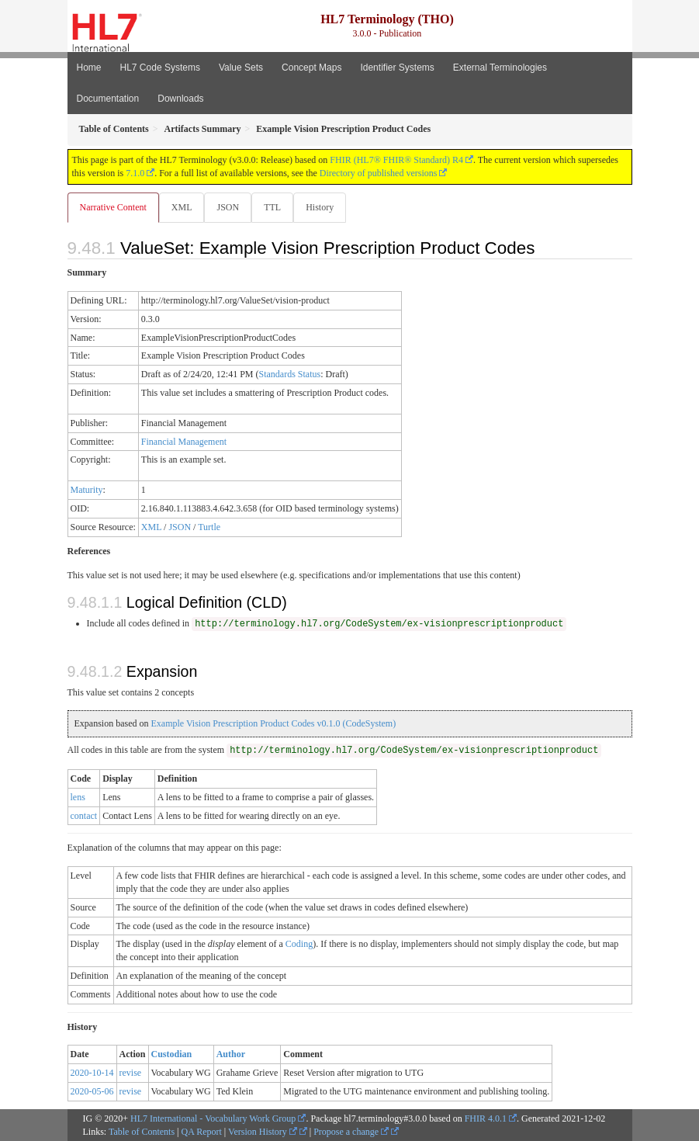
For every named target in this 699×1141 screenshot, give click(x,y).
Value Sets (241, 67)
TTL (272, 207)
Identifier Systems (397, 67)
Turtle (209, 527)
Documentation (108, 98)
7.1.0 (135, 173)
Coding (299, 943)
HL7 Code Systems (160, 67)
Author (230, 1054)
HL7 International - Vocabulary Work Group (213, 1118)
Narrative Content (113, 207)
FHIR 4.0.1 (486, 1118)
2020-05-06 (92, 1091)
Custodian (171, 1054)
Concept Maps (311, 67)
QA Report (202, 1131)
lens (78, 797)
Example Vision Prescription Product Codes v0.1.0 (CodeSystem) (273, 723)
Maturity (87, 489)
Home (89, 67)
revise (130, 1072)
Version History (262, 1131)
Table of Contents (142, 1131)
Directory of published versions (379, 173)
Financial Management (184, 441)
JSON (227, 207)
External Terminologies (500, 67)
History (320, 207)
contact (84, 815)
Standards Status (289, 374)
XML (181, 207)
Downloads (180, 98)
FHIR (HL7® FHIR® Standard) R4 (396, 159)
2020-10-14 (92, 1072)
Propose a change (351, 1131)
